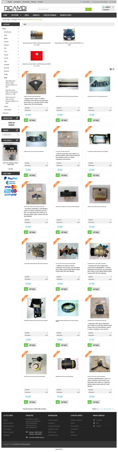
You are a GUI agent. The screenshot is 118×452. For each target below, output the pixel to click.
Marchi (72, 432)
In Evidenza (17, 2)
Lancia (6, 58)
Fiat (5, 48)
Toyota (6, 106)
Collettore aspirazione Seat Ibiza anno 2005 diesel (36, 263)
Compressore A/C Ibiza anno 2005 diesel (97, 263)
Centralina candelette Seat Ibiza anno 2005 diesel (67, 206)
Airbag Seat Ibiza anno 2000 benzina (32, 96)
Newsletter (6, 435)
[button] (88, 9)
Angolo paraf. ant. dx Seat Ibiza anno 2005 (97, 96)
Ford (6, 51)
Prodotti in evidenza (76, 420)
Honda (6, 55)
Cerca (26, 15)
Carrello (107, 7)
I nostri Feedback (50, 15)
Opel (6, 61)
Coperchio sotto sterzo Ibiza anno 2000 (97, 320)
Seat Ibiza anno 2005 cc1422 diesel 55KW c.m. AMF (69, 44)
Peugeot (7, 64)
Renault (7, 71)
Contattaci (29, 415)
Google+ (98, 426)
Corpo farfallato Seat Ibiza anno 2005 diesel (34, 376)
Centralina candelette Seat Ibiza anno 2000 (34, 206)
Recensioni (74, 435)
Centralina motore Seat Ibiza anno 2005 (97, 206)
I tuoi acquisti (7, 429)
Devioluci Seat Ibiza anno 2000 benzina (96, 376)
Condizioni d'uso (53, 435)
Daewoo (7, 45)
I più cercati (7, 140)
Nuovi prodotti (75, 426)
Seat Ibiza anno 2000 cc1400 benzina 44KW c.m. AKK (36, 44)
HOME (5, 15)
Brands (5, 130)
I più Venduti (74, 429)
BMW (6, 38)
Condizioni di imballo (54, 426)
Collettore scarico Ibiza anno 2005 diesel (66, 263)
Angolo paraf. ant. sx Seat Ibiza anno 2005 (33, 151)
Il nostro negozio (53, 420)
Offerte (72, 423)
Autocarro (5, 113)
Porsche (7, 68)
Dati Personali (52, 432)
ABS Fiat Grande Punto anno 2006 (10, 163)
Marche (33, 2)
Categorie (15, 15)
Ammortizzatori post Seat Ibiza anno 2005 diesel (67, 96)
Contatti (40, 2)
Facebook (99, 420)
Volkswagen (8, 109)
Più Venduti (26, 2)
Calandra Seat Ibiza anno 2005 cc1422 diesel (98, 151)
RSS (97, 423)
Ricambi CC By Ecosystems (22, 444)
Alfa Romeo (8, 32)
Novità (10, 2)
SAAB (6, 74)
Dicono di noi (7, 118)
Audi (6, 35)
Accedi (5, 420)
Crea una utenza (8, 423)
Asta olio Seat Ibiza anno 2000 (63, 151)
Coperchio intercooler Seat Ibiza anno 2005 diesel (36, 320)
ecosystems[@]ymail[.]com (36, 437)
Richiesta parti (65, 15)
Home (4, 2)
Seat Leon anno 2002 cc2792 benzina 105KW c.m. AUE (36, 65)
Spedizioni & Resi (8, 426)
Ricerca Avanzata (8, 432)
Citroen (6, 42)
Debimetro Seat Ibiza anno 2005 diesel (64, 376)
